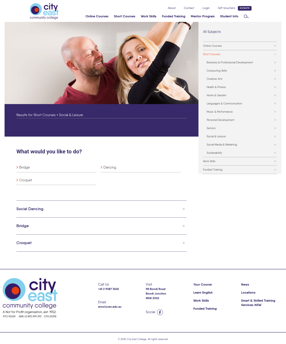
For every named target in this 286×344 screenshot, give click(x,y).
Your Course (202, 284)
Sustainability (214, 153)
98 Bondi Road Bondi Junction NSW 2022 (156, 294)
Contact (189, 8)
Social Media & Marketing (222, 144)
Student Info (229, 16)
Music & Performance (220, 111)
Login (206, 8)
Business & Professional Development (230, 62)
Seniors (211, 128)
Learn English (203, 292)
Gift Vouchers (226, 8)
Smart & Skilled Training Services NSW (258, 303)
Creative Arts (214, 79)
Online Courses (97, 16)
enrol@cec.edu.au (109, 306)
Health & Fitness (216, 87)
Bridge (24, 167)
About (172, 8)
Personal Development (220, 120)
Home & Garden (216, 95)
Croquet (25, 180)
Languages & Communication (224, 103)
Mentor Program (203, 16)
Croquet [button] (24, 243)
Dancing (109, 167)
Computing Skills (217, 70)
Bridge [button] (22, 226)
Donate (245, 8)
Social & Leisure (216, 136)
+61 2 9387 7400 (108, 289)
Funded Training (173, 16)
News (245, 284)
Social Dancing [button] (29, 209)
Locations (248, 292)
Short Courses (124, 16)
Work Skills (148, 16)
